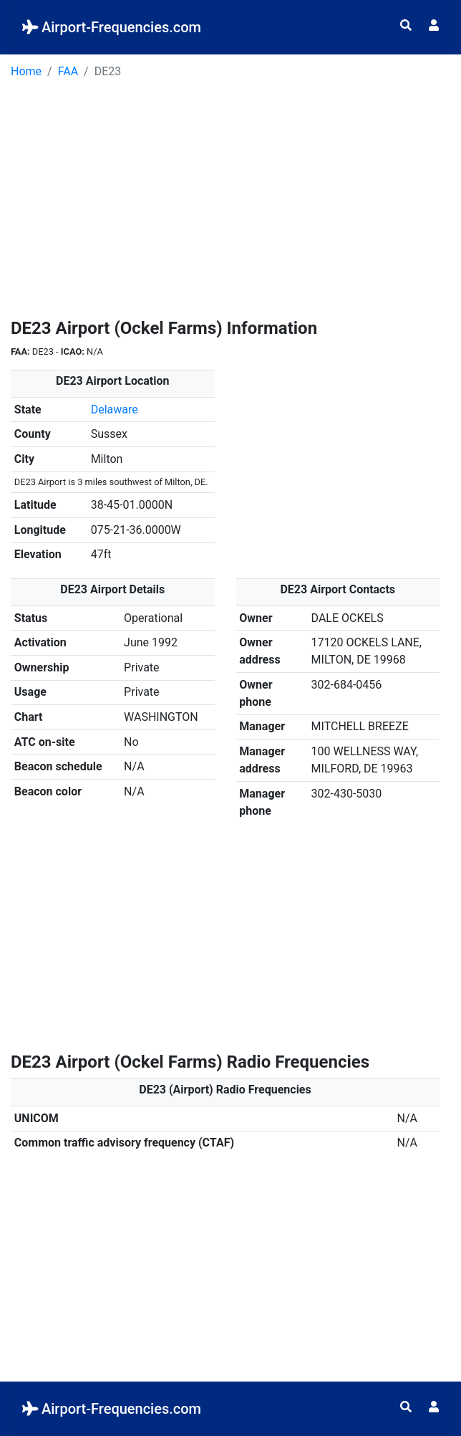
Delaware (114, 409)
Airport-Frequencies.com (111, 27)
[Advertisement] (230, 203)
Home (26, 71)
